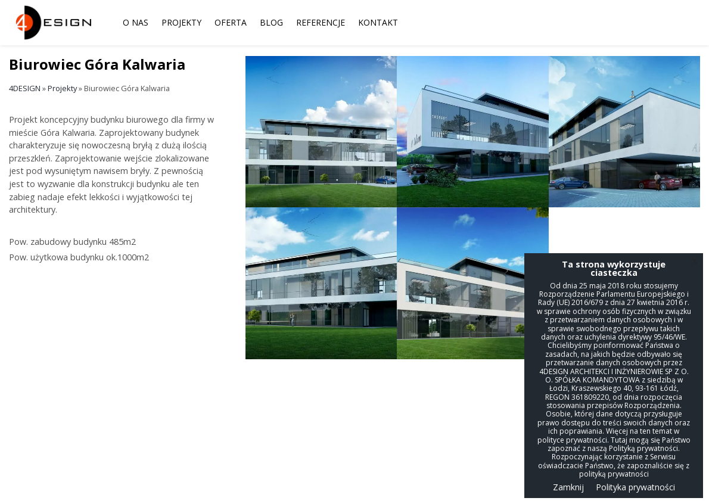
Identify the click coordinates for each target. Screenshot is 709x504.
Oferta (230, 22)
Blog (271, 22)
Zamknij (568, 487)
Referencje (320, 22)
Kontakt (378, 22)
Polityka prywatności (635, 487)
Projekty (181, 22)
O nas (135, 22)
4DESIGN (25, 88)
